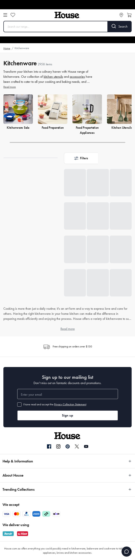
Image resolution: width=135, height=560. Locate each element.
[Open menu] (5, 15)
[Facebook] (49, 446)
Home (6, 48)
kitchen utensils (53, 77)
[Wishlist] (13, 15)
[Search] (120, 26)
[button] (81, 158)
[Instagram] (58, 446)
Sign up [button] (67, 415)
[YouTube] (86, 446)
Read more (9, 87)
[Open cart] (129, 15)
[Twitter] (77, 446)
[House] (67, 15)
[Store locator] (121, 15)
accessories (77, 77)
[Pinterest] (67, 446)
